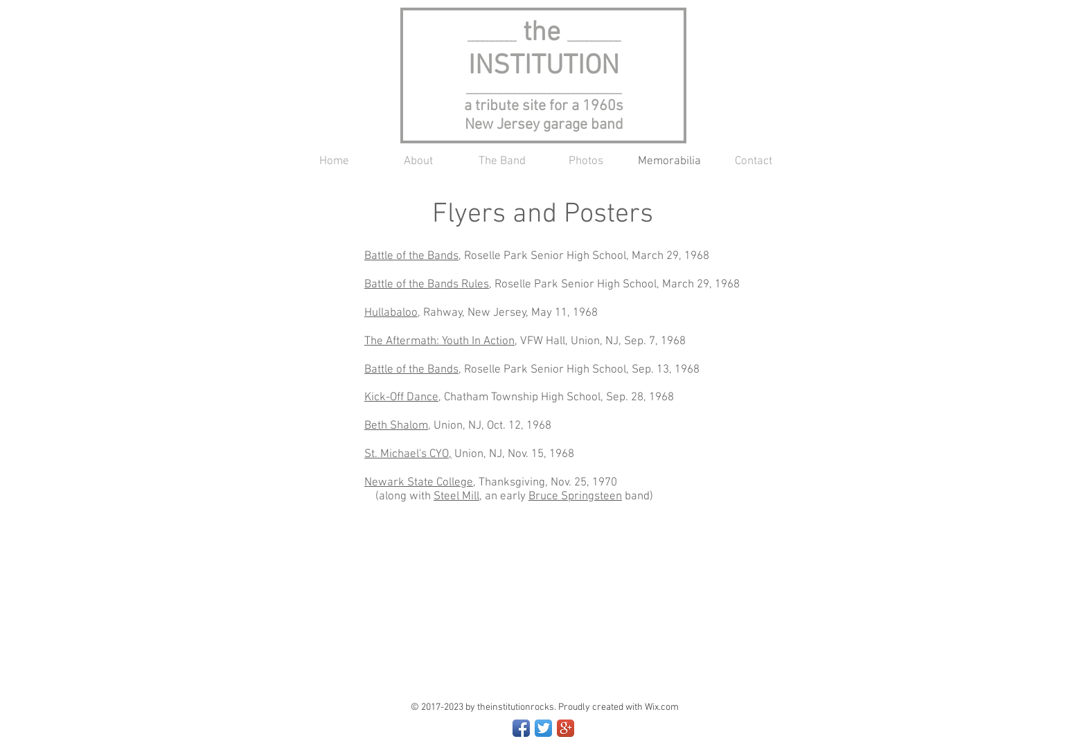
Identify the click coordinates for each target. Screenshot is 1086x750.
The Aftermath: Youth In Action (439, 341)
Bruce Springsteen (575, 496)
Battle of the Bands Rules (426, 285)
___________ (594, 37)
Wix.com (662, 707)
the (517, 33)
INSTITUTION (543, 66)
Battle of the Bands (411, 256)
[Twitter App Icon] (543, 728)
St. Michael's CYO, (408, 454)
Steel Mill (456, 496)
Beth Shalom (396, 426)
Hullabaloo (391, 313)
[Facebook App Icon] (521, 728)
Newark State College (418, 483)
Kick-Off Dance (401, 397)
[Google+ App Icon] (565, 728)
